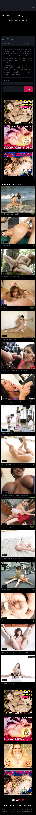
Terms (12, 806)
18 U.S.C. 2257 (28, 806)
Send (28, 89)
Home (5, 806)
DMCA (19, 806)
